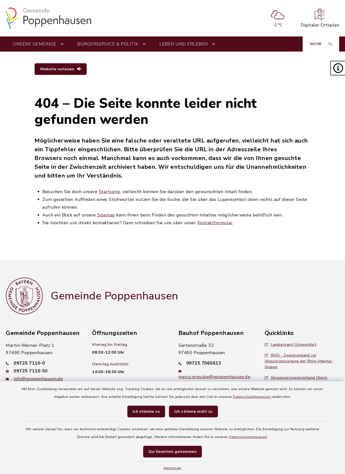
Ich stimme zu (146, 411)
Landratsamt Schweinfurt (291, 344)
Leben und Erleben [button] (187, 44)
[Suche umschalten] (321, 44)
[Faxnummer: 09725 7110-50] (43, 371)
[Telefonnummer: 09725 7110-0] (43, 363)
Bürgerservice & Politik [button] (111, 44)
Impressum (172, 468)
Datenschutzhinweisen (252, 396)
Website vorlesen (60, 69)
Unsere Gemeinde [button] (38, 44)
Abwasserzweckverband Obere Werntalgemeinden (296, 380)
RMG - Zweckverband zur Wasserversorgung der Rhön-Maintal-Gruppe (299, 361)
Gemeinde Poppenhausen (114, 296)
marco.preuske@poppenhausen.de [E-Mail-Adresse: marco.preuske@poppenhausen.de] (214, 377)
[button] (337, 68)
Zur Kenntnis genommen (173, 451)
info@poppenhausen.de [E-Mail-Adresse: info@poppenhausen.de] (38, 379)
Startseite (109, 192)
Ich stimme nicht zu (193, 411)
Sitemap (106, 215)
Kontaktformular (215, 223)
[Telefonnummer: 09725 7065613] (215, 363)
